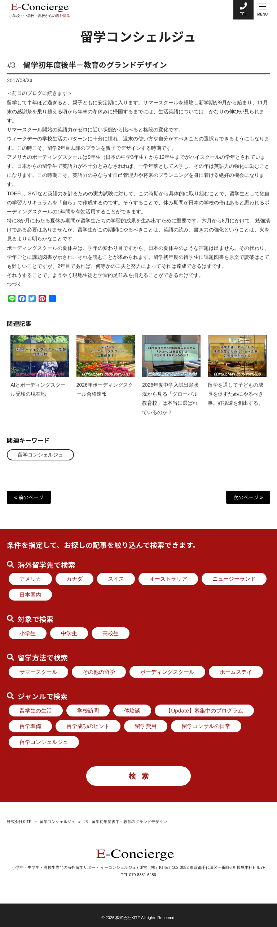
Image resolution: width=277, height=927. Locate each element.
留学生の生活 (35, 710)
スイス (116, 579)
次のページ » (248, 497)
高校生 (110, 633)
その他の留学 (99, 672)
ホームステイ (236, 672)
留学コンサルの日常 (206, 726)
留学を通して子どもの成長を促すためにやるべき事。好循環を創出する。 (235, 400)
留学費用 (146, 726)
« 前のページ (29, 497)
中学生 (69, 633)
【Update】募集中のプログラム (204, 710)
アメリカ (30, 579)
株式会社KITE (19, 821)
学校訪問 (88, 710)
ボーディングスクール (167, 672)
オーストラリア (168, 579)
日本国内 (30, 595)
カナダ (74, 579)
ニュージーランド (234, 579)
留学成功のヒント (88, 726)
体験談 (132, 710)
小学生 (27, 633)
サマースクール (38, 672)
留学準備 (30, 726)
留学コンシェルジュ (40, 455)
